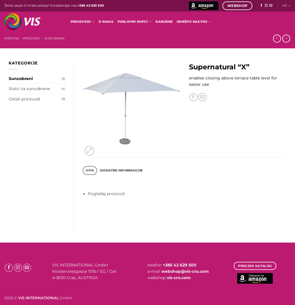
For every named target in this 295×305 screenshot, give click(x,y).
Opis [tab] (90, 170)
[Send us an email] (270, 5)
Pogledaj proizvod (106, 193)
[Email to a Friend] (202, 97)
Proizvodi (82, 21)
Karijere (164, 22)
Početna (11, 38)
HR (286, 6)
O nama (106, 22)
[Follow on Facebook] (261, 5)
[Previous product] (286, 39)
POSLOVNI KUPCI (135, 21)
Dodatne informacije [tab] (121, 170)
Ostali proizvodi (24, 99)
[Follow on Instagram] (266, 5)
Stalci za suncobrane (29, 88)
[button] (89, 151)
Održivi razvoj (194, 21)
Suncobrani (54, 38)
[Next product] (277, 39)
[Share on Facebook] (193, 97)
